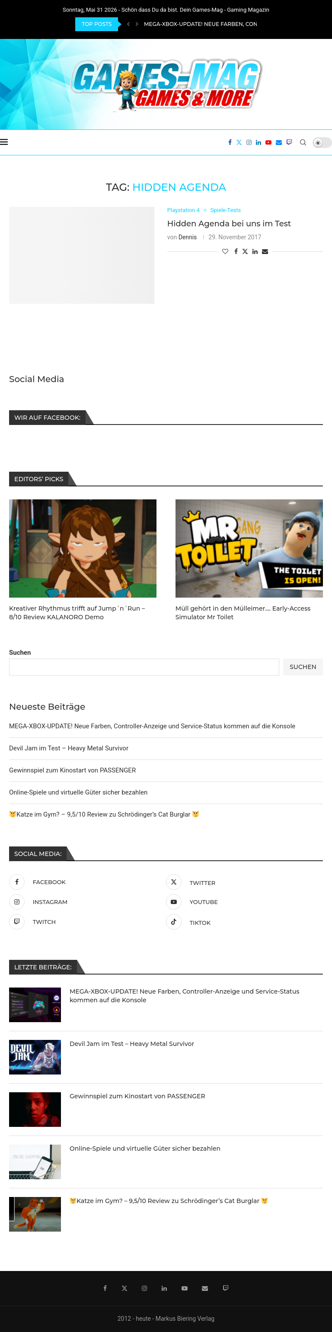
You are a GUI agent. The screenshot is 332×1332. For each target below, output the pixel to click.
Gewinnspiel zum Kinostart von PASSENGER (72, 769)
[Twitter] (239, 142)
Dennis (188, 237)
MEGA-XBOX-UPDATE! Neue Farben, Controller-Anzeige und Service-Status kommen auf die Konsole (152, 725)
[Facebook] (230, 142)
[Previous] (128, 24)
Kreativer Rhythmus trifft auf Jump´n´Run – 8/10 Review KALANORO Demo (77, 612)
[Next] (137, 24)
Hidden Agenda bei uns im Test (229, 223)
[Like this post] (225, 251)
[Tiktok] (242, 921)
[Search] (303, 142)
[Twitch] (289, 142)
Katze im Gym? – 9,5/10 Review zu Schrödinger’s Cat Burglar (104, 813)
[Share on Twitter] (245, 251)
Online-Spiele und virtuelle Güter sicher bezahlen (78, 791)
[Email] (279, 142)
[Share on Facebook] (236, 251)
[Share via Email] (265, 251)
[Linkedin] (258, 142)
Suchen (20, 652)
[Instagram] (249, 142)
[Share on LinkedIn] (255, 251)
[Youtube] (268, 142)
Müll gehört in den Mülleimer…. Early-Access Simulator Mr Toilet (243, 612)
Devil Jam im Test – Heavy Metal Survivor (68, 747)
